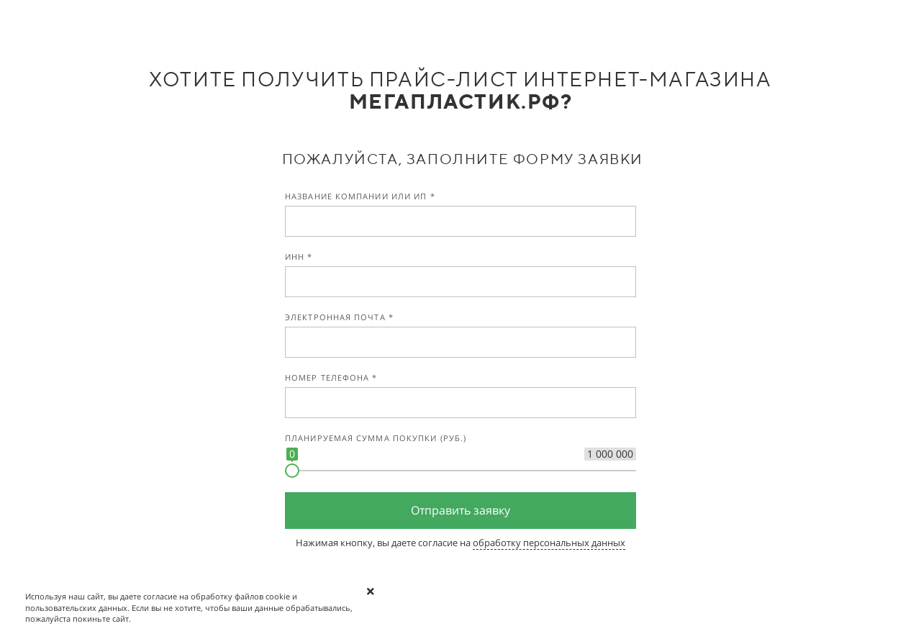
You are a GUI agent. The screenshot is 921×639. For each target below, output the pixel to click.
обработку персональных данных (549, 542)
